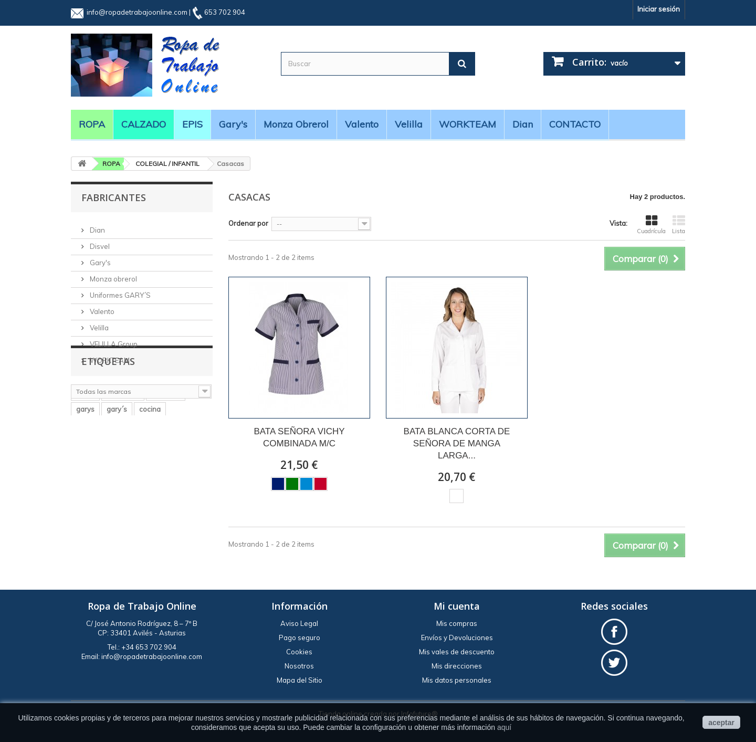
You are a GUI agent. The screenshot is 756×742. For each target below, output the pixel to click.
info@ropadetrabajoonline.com (137, 12)
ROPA (92, 124)
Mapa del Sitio (299, 680)
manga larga (96, 505)
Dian (522, 124)
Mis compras (456, 623)
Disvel (99, 242)
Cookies (299, 651)
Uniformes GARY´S (119, 291)
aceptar (721, 722)
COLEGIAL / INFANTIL (167, 164)
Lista (678, 225)
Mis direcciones (457, 666)
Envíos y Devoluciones (457, 637)
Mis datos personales (456, 680)
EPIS (192, 124)
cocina (150, 473)
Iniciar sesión (658, 9)
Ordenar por (248, 223)
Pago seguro (299, 637)
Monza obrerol (296, 124)
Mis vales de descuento (457, 651)
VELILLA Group (113, 340)
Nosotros (299, 666)
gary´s (117, 473)
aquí (504, 727)
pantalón (165, 458)
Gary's (233, 124)
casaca (146, 489)
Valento (362, 124)
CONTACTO (575, 124)
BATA (178, 489)
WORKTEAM (467, 124)
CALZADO (143, 124)
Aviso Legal (299, 623)
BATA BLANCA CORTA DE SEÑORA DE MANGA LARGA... (457, 443)
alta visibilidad (99, 489)
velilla (85, 458)
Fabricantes (113, 197)
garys (85, 473)
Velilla (409, 124)
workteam (123, 458)
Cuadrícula (651, 225)
